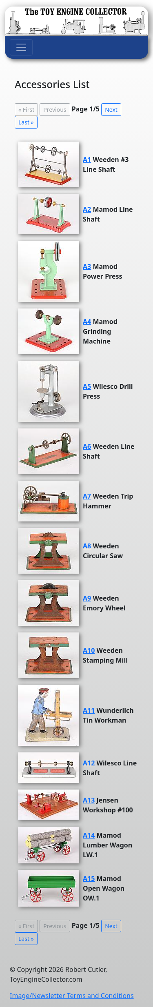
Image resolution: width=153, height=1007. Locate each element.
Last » (26, 122)
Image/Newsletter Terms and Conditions (72, 995)
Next (111, 109)
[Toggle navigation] (21, 47)
